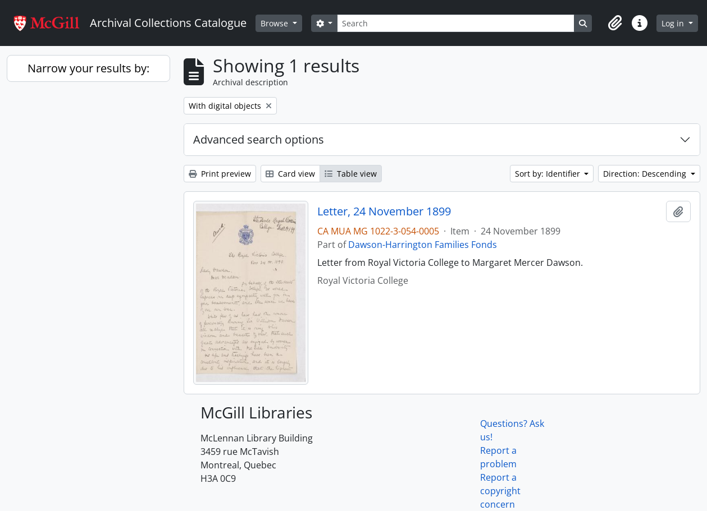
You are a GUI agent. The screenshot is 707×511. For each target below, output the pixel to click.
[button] (615, 23)
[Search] (455, 23)
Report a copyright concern (500, 490)
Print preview (220, 173)
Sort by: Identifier (548, 173)
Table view (351, 173)
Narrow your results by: (88, 68)
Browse (275, 23)
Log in (674, 23)
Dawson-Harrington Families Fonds (422, 244)
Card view (290, 173)
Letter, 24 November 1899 (384, 211)
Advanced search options (258, 139)
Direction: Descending (645, 173)
